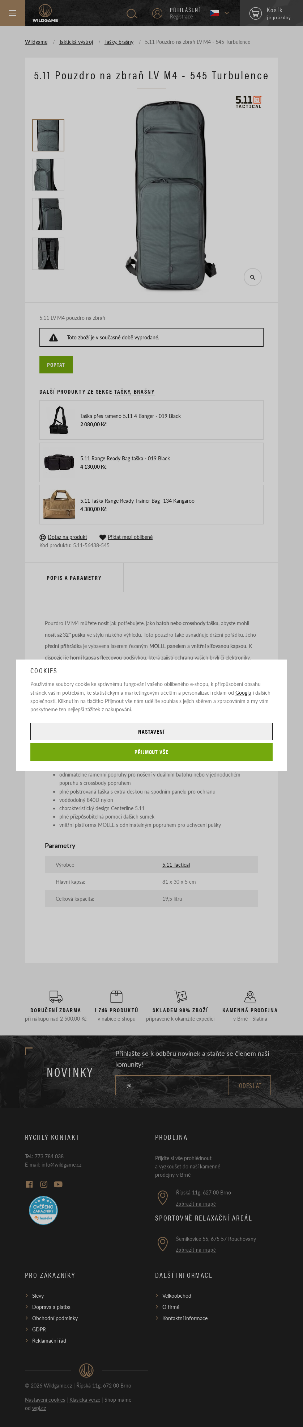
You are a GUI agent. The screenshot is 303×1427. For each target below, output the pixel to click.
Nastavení (151, 731)
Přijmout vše (152, 752)
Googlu (243, 692)
